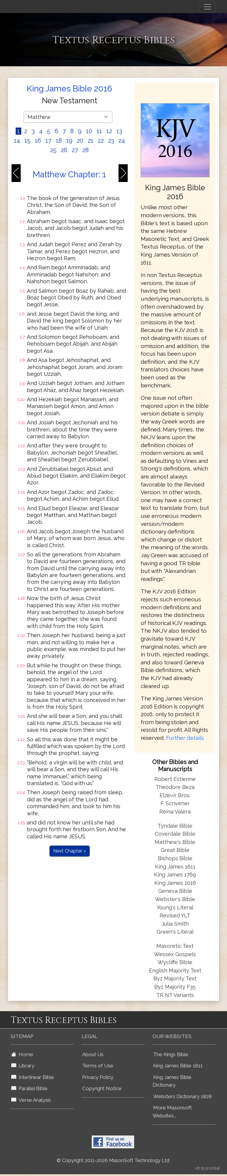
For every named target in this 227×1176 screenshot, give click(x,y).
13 (119, 131)
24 (122, 140)
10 (89, 131)
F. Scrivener (175, 803)
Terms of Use (97, 1066)
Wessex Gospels (175, 954)
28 (85, 150)
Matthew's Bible (175, 842)
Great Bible (175, 850)
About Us (92, 1054)
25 (53, 150)
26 (64, 150)
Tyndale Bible (175, 826)
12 (109, 131)
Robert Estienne (175, 779)
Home (22, 1054)
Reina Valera (175, 811)
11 (99, 131)
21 (90, 140)
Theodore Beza (174, 787)
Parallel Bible (29, 1088)
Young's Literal (175, 907)
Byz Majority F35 (175, 987)
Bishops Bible (175, 858)
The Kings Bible (170, 1054)
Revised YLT (175, 915)
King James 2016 (175, 883)
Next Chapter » (69, 851)
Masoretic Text (175, 946)
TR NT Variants (175, 995)
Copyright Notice (101, 1088)
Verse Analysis (31, 1100)
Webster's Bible (175, 899)
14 (17, 140)
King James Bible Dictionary (172, 1081)
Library (22, 1066)
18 (58, 140)
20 (80, 140)
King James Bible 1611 (178, 1066)
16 (38, 140)
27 (75, 150)
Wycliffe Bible (175, 962)
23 (111, 140)
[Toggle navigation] (207, 7)
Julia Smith (175, 924)
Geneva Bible (175, 891)
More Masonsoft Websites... (172, 1112)
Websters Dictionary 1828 (182, 1096)
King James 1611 (175, 867)
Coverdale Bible (175, 834)
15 (27, 140)
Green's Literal (175, 932)
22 (100, 140)
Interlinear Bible (32, 1077)
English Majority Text (175, 970)
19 (69, 140)
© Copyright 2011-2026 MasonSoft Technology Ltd (113, 1160)
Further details (185, 737)
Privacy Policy (97, 1077)
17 (48, 140)
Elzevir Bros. (175, 795)
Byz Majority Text (175, 978)
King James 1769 (175, 874)
